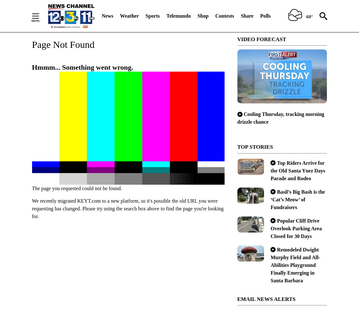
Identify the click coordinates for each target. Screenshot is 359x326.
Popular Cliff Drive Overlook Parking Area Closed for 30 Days (296, 228)
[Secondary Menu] (40, 16)
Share (247, 16)
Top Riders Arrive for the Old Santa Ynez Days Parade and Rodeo (297, 170)
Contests (224, 16)
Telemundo (179, 16)
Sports (153, 16)
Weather (129, 16)
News (107, 16)
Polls (265, 16)
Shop (203, 16)
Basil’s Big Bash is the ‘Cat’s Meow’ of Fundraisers (297, 199)
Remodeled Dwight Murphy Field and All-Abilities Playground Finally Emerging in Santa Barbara (295, 265)
